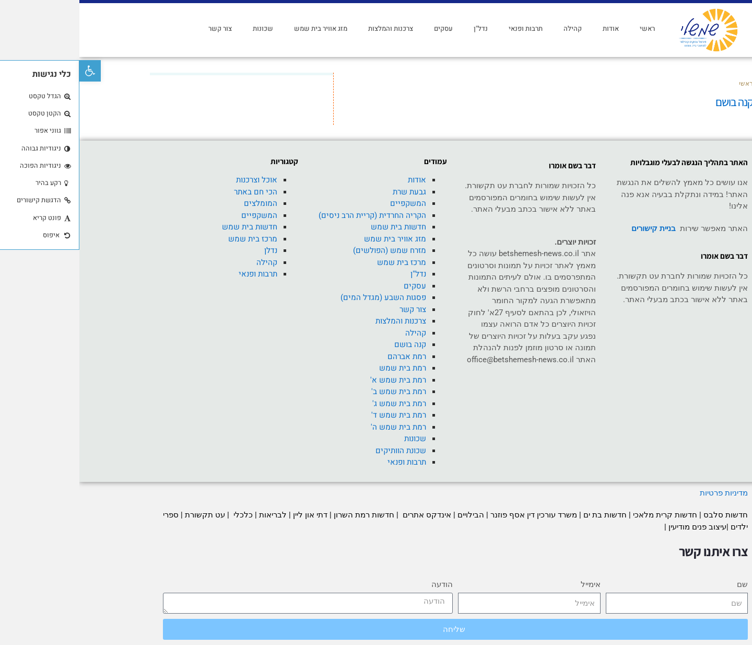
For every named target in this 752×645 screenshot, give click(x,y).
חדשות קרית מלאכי (587, 515)
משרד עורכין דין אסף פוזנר (454, 515)
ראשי (567, 28)
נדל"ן (401, 28)
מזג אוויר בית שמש (241, 28)
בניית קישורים (574, 228)
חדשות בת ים (525, 515)
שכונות (183, 28)
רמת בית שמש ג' (320, 403)
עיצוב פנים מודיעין (618, 527)
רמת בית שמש (323, 368)
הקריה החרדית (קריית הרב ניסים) (293, 215)
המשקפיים (329, 203)
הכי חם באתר (176, 192)
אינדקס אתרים (346, 515)
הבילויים (391, 515)
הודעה (362, 584)
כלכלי (162, 515)
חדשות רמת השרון (284, 515)
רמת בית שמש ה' (319, 427)
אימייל (511, 584)
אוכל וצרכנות (177, 180)
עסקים (364, 28)
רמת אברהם (327, 356)
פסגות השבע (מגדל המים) (304, 297)
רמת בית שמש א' (319, 380)
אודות (531, 28)
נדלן (191, 250)
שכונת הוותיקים (321, 450)
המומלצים (181, 203)
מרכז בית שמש (322, 262)
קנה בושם (331, 344)
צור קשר (140, 28)
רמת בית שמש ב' (319, 391)
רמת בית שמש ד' (319, 415)
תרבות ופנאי (446, 28)
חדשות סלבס (646, 515)
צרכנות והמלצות (311, 28)
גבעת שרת (330, 192)
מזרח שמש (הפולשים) (310, 250)
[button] (10, 71)
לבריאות (193, 515)
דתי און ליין (231, 515)
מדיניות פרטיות (643, 493)
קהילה (493, 28)
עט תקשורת (125, 515)
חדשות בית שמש (319, 227)
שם (662, 584)
